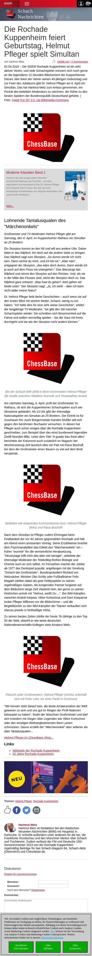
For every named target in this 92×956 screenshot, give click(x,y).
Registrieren (38, 890)
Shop (8, 3)
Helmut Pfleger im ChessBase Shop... (28, 737)
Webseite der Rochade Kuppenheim (36, 750)
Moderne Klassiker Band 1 (26, 172)
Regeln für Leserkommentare (20, 874)
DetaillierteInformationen (21, 947)
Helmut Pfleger (23, 801)
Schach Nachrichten (31, 13)
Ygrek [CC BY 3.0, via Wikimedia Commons (40, 100)
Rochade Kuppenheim (45, 801)
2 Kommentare (79, 61)
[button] (26, 3)
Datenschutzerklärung (52, 937)
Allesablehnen (48, 947)
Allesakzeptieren (75, 947)
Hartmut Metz (27, 824)
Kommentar (11, 895)
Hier (53, 931)
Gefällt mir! (63, 61)
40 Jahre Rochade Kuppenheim (33, 754)
